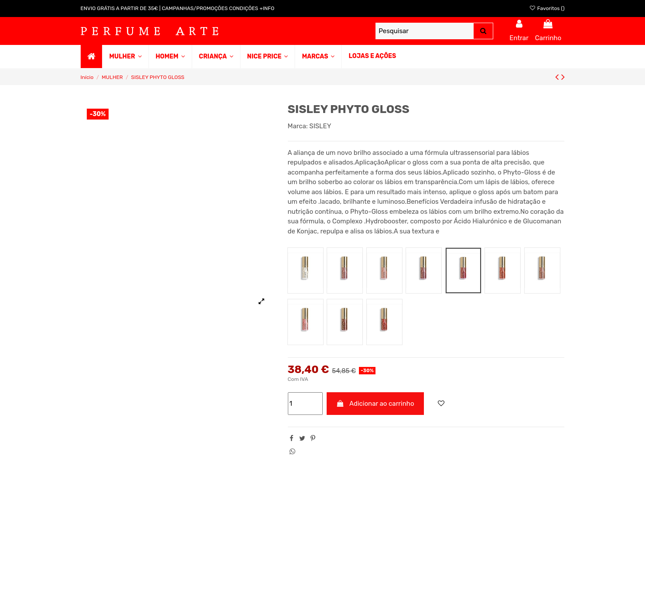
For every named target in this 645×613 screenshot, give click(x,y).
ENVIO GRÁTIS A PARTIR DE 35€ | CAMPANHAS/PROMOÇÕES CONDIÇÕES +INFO (178, 8)
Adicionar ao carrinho (375, 404)
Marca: (298, 126)
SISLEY (320, 126)
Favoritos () (546, 8)
